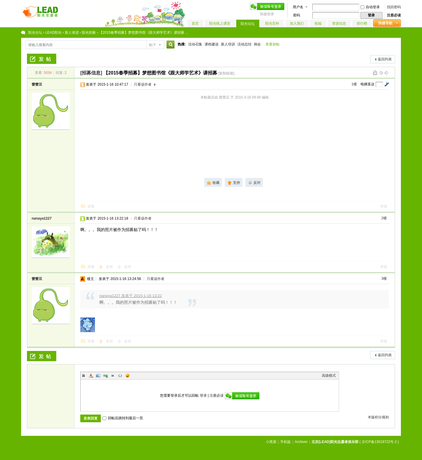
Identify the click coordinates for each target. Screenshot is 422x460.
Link (105, 375)
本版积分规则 (378, 417)
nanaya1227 (42, 218)
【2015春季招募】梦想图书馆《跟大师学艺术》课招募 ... (143, 32)
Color (91, 375)
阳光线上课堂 (219, 23)
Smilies (127, 375)
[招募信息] (91, 72)
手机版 (285, 442)
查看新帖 (273, 44)
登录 (203, 395)
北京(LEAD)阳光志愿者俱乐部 (335, 442)
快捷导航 (385, 23)
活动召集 (195, 44)
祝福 (317, 23)
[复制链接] (226, 73)
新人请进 (72, 32)
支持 (110, 267)
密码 (296, 15)
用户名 (298, 7)
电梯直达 (367, 84)
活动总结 (244, 44)
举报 (383, 206)
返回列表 (385, 59)
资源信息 (339, 23)
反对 (127, 267)
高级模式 (329, 376)
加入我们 (297, 23)
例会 (257, 44)
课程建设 (212, 44)
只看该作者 (143, 84)
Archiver (301, 442)
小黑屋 (271, 442)
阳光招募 (89, 32)
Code (120, 375)
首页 (195, 23)
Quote (113, 375)
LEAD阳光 (53, 32)
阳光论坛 (248, 24)
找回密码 (394, 7)
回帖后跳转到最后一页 (123, 418)
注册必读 (394, 15)
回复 (91, 206)
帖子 (152, 45)
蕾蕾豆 (37, 84)
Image (98, 375)
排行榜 (362, 23)
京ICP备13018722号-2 (379, 442)
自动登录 (370, 7)
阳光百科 (272, 23)
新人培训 (228, 44)
